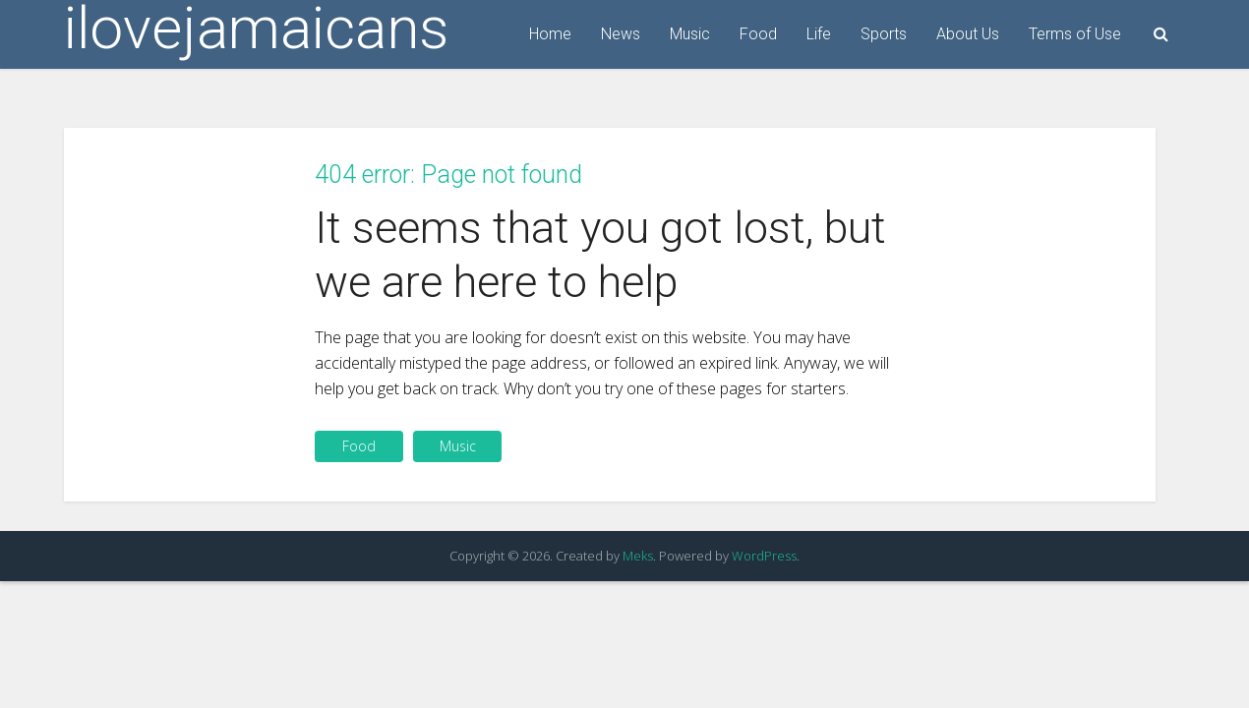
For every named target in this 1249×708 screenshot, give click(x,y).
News (620, 34)
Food (758, 34)
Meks (638, 555)
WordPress (764, 555)
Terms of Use (1075, 34)
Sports (884, 34)
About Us (967, 34)
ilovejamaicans (256, 28)
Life (818, 34)
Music (690, 34)
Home (550, 34)
